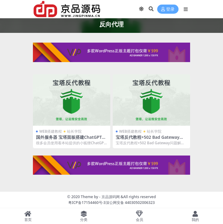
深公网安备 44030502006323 (130, 202)
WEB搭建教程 (50, 131)
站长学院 (74, 131)
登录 (168, 9)
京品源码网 (110, 196)
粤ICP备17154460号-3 (87, 202)
